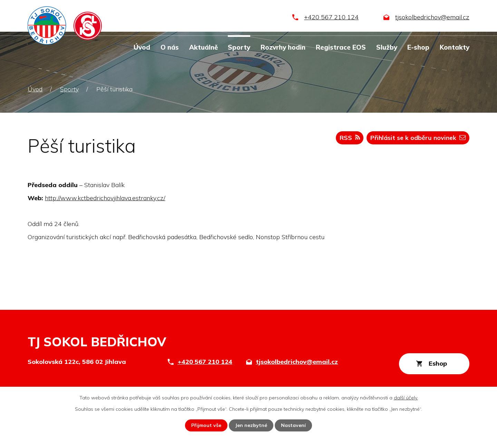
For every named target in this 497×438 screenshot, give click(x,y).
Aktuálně (203, 47)
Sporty (239, 47)
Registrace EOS (341, 47)
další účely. (406, 398)
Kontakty (454, 47)
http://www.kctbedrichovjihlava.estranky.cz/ (105, 198)
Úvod (142, 47)
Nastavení (293, 425)
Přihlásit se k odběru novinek (418, 138)
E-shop (418, 47)
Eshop (438, 363)
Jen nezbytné (251, 425)
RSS (350, 138)
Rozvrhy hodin (283, 47)
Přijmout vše (206, 425)
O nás (169, 47)
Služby (386, 47)
